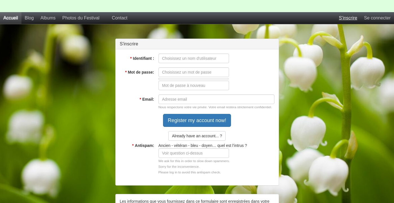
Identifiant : (142, 46)
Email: (147, 87)
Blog (29, 5)
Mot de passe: (139, 60)
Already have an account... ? (197, 124)
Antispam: (143, 133)
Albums (48, 5)
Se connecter (377, 5)
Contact (119, 5)
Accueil (10, 5)
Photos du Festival (81, 5)
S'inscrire (348, 5)
